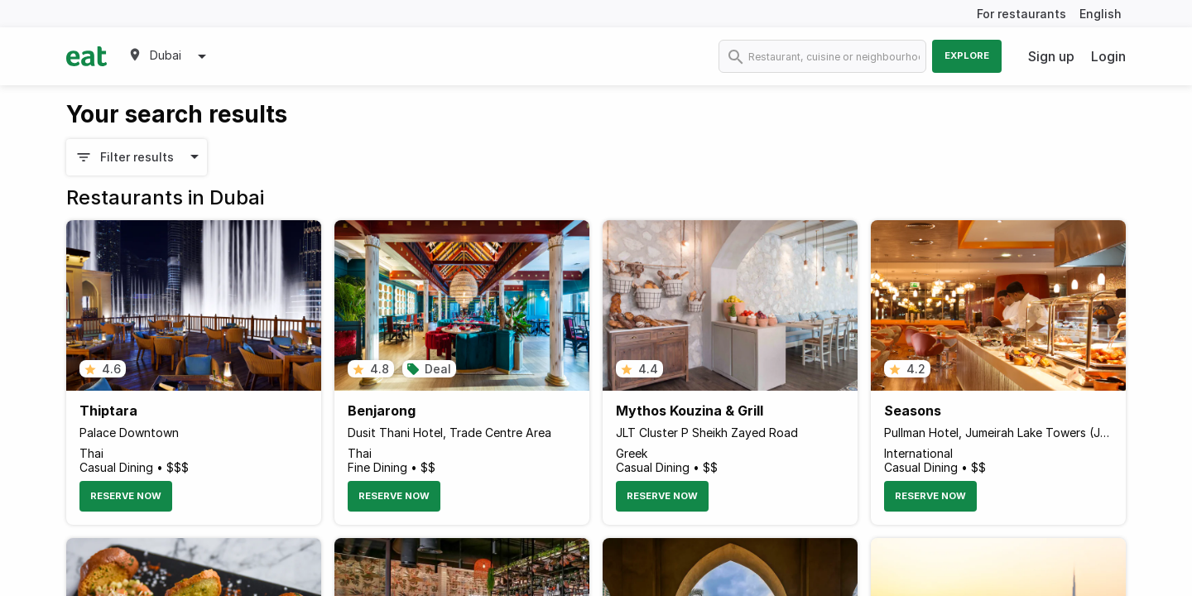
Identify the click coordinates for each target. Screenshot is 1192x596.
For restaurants (1021, 14)
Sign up (1051, 56)
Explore (966, 55)
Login (1108, 56)
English (1100, 14)
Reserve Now (125, 496)
